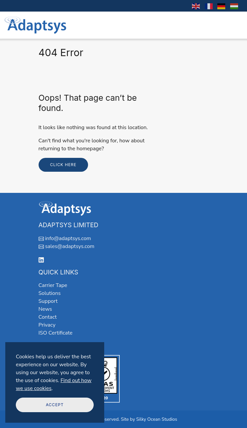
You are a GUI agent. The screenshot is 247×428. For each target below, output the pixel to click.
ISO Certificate (56, 333)
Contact (48, 317)
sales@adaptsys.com (70, 246)
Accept (55, 404)
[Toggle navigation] (234, 25)
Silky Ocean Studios (156, 419)
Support (48, 301)
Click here (63, 164)
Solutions (50, 293)
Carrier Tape (53, 285)
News (45, 309)
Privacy (47, 325)
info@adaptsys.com (68, 238)
